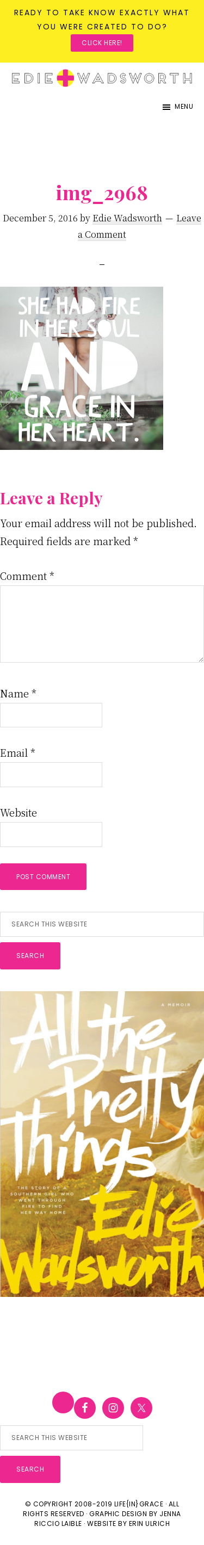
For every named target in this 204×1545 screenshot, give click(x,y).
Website (18, 812)
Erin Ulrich (149, 1523)
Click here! (102, 42)
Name (18, 693)
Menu (184, 106)
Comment (27, 575)
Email (17, 752)
